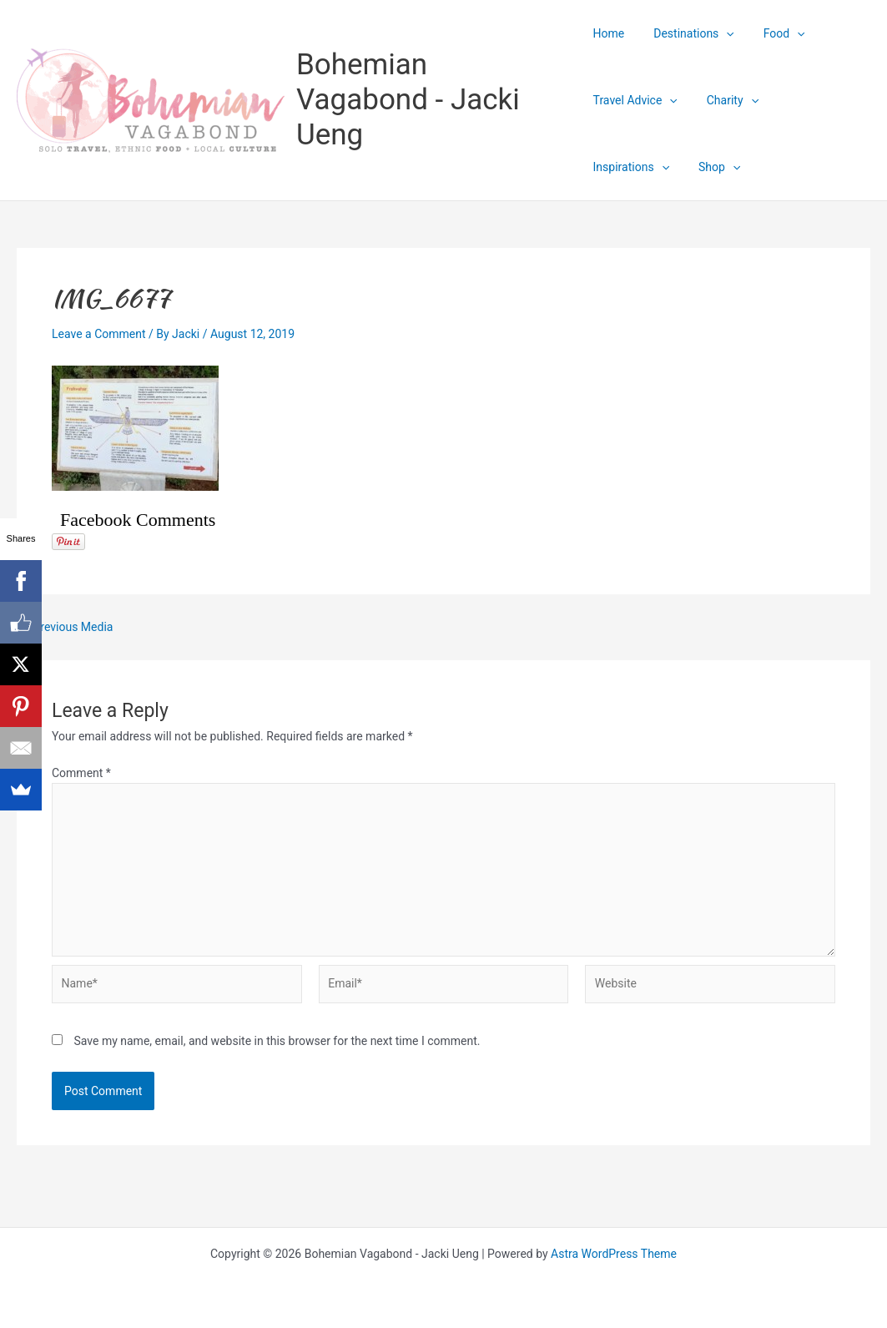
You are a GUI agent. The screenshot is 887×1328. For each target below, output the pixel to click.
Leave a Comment (99, 334)
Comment (81, 773)
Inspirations (814, 100)
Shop (614, 167)
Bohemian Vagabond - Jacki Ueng (408, 100)
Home (609, 33)
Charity (727, 100)
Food (773, 33)
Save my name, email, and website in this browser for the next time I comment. (276, 1041)
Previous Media (65, 627)
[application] (720, 33)
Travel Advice (635, 100)
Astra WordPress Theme (614, 1253)
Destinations (688, 33)
